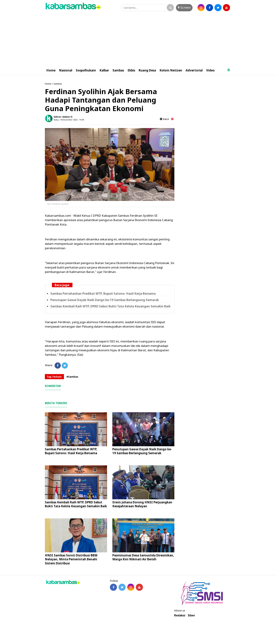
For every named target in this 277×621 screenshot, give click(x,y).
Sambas (118, 70)
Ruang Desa (147, 70)
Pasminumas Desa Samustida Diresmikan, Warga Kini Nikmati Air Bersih (143, 557)
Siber (191, 615)
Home (50, 70)
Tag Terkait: (54, 376)
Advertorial (194, 70)
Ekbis (131, 70)
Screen (184, 7)
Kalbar (104, 70)
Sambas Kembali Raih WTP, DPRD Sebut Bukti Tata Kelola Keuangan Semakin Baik (110, 306)
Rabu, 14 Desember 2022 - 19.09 (69, 119)
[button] (228, 68)
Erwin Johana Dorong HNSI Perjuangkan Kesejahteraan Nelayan (142, 504)
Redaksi (179, 615)
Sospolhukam (86, 70)
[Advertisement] (138, 39)
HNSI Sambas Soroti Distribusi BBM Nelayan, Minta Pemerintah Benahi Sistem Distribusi (71, 559)
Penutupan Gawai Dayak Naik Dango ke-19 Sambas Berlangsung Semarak (104, 300)
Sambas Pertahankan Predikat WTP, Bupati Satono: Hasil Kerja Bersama (103, 293)
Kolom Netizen (171, 70)
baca (164, 118)
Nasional (65, 70)
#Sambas (72, 376)
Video (210, 70)
